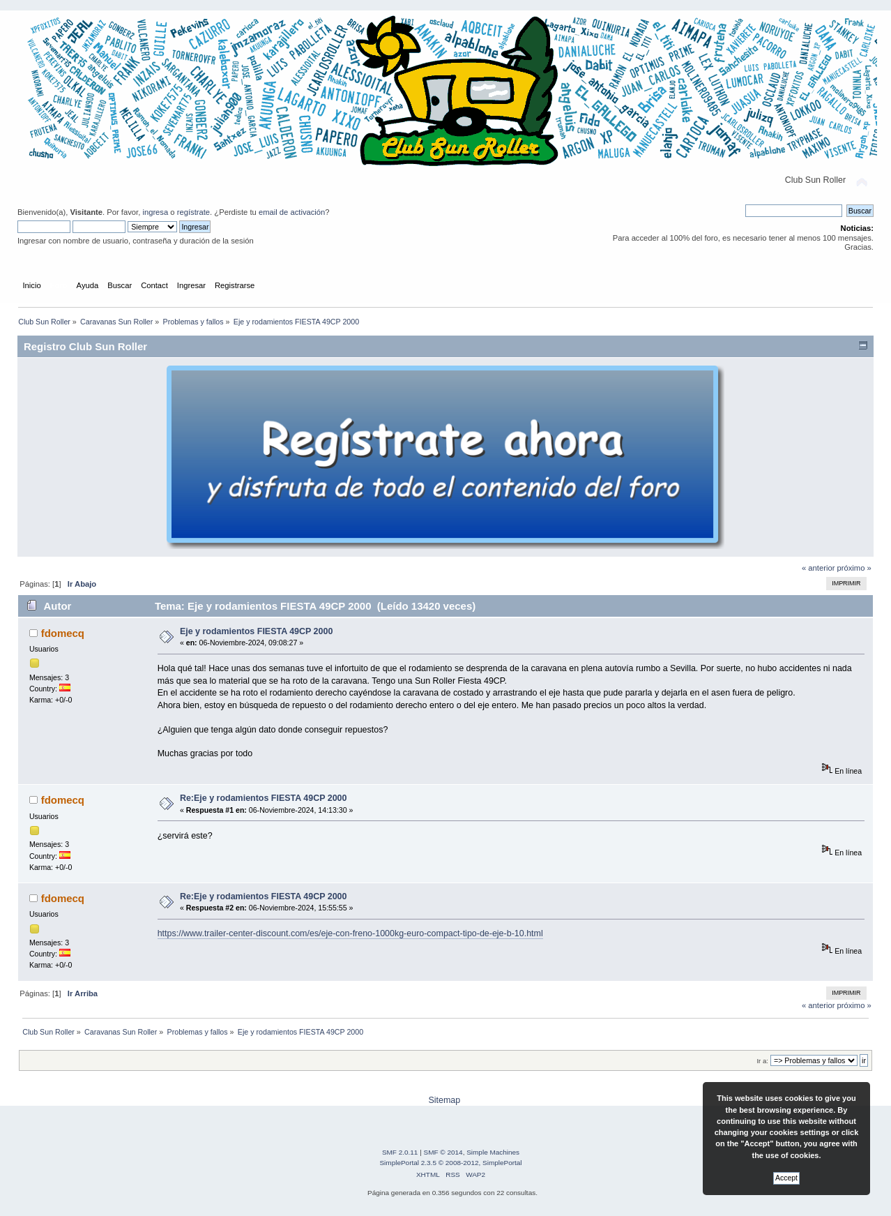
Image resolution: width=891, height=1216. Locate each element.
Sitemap (444, 1100)
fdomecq (62, 633)
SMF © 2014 (443, 1152)
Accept (786, 1178)
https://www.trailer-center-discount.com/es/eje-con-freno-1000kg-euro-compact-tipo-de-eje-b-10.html (350, 933)
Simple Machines (492, 1152)
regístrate (193, 212)
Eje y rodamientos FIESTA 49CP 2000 (256, 631)
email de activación (292, 212)
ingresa (155, 212)
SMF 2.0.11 (400, 1152)
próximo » (854, 568)
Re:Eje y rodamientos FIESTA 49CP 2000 (263, 798)
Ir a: (762, 1061)
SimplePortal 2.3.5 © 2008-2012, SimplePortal (450, 1162)
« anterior (818, 568)
